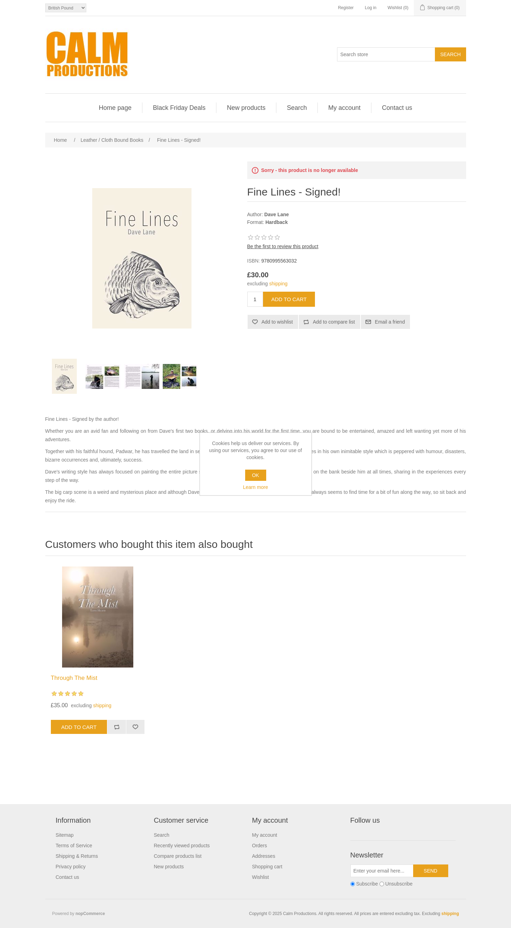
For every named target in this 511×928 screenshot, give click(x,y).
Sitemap (65, 835)
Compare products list (178, 856)
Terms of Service (74, 845)
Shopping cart (267, 866)
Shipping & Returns (77, 856)
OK (255, 475)
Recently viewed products (182, 845)
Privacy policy (71, 866)
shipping (278, 283)
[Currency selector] (65, 8)
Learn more (255, 487)
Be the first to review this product (282, 246)
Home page (115, 107)
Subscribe (367, 884)
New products (246, 107)
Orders (259, 845)
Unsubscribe (398, 884)
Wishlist (260, 877)
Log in (370, 7)
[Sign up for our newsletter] (381, 870)
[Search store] (386, 54)
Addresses (263, 856)
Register (346, 7)
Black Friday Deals (179, 107)
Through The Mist (74, 678)
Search (297, 107)
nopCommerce (90, 913)
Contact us (397, 107)
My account (344, 107)
